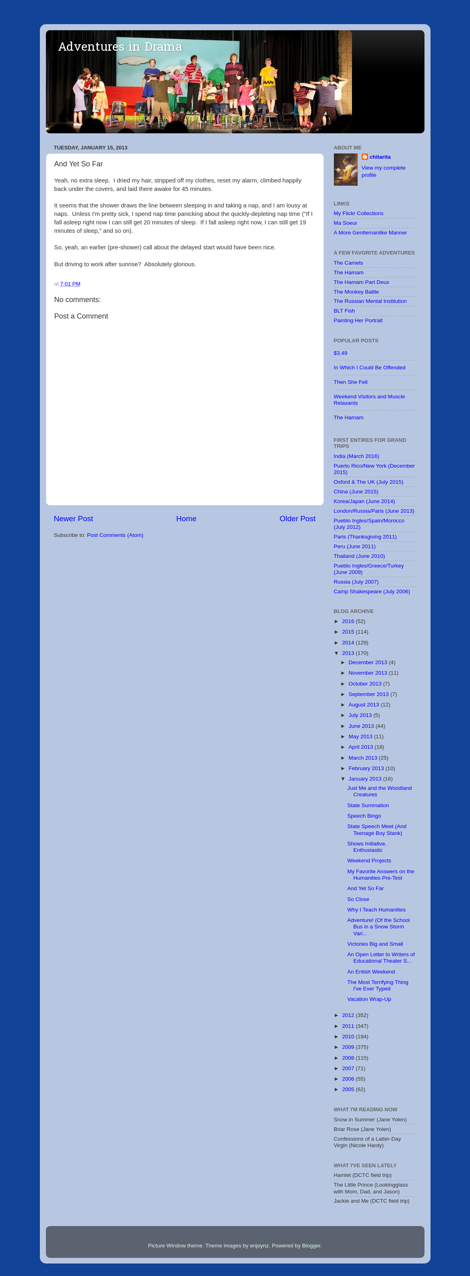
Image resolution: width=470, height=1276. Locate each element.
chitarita (380, 157)
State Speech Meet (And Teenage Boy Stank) (376, 829)
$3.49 (341, 353)
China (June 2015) (356, 492)
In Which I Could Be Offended (370, 368)
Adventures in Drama (120, 48)
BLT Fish (344, 311)
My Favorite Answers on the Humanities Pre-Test (380, 874)
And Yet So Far (365, 888)
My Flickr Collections (359, 213)
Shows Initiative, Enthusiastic (367, 847)
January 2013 (366, 779)
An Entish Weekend (371, 972)
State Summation (368, 805)
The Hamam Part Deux (361, 282)
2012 (349, 1015)
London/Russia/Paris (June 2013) (374, 511)
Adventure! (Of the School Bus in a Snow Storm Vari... (378, 926)
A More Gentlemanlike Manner (370, 233)
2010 (349, 1037)
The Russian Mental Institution (370, 301)
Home (186, 518)
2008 (349, 1058)
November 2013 (369, 673)
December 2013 (369, 662)
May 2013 (361, 736)
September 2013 (370, 694)
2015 (349, 632)
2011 (349, 1026)
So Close (358, 899)
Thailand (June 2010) (359, 556)
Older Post (297, 518)
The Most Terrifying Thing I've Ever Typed (377, 985)
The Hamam (349, 272)
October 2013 (366, 684)
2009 (349, 1047)
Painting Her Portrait (358, 320)
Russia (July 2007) (356, 582)
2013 (349, 653)
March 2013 (364, 758)
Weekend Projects (369, 861)
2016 (349, 621)
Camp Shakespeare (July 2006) (372, 591)
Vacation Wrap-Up (369, 999)
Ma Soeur (346, 223)
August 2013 (365, 705)
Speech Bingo (364, 816)
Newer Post (73, 518)
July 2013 (361, 715)
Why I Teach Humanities (376, 910)
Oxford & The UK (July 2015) (369, 482)
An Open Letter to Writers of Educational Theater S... (381, 957)
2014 (349, 643)
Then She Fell (351, 382)
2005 (349, 1089)
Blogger (311, 1246)
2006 (349, 1079)
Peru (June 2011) (355, 546)
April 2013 (362, 747)
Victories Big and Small (375, 944)
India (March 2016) (356, 456)
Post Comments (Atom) (115, 535)
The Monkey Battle (356, 292)
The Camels (348, 263)
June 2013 (362, 726)
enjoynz (259, 1246)
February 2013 (367, 768)
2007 (349, 1068)
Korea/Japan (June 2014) (364, 501)
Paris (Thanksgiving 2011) (365, 537)
